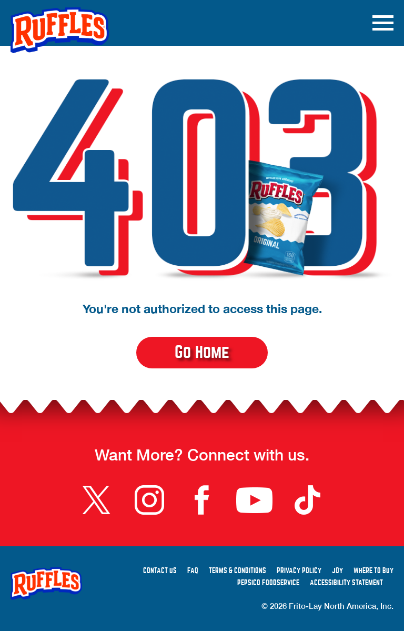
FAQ (192, 570)
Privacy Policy (299, 570)
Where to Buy (373, 570)
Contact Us (160, 570)
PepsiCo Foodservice (268, 582)
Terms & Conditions (237, 570)
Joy (337, 570)
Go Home (202, 352)
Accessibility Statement (346, 582)
